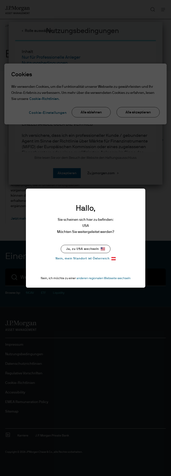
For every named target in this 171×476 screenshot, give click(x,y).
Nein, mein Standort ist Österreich (86, 258)
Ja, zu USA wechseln (85, 248)
